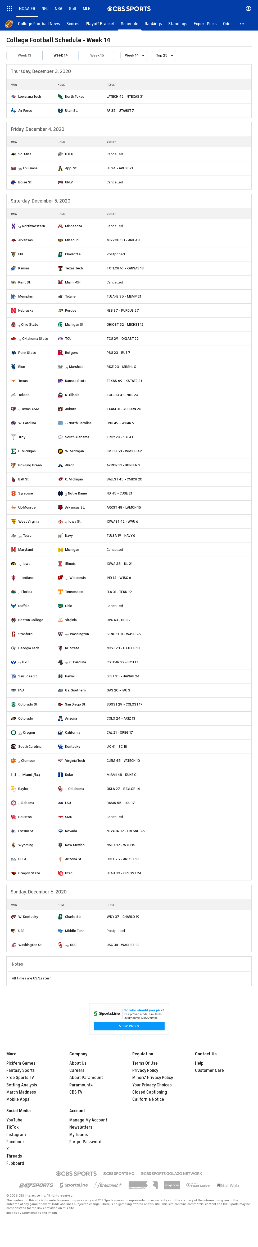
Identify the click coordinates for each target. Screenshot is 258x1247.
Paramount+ (81, 1085)
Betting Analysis (21, 1085)
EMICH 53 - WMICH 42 (124, 451)
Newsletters (80, 1127)
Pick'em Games (20, 1063)
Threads (14, 1156)
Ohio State (29, 324)
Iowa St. (75, 521)
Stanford (25, 634)
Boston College (30, 620)
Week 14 (60, 55)
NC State (72, 648)
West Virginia (28, 521)
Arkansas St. (75, 507)
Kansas (24, 268)
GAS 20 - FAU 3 (118, 690)
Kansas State (76, 381)
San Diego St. (75, 704)
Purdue (70, 310)
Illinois (70, 563)
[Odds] (228, 24)
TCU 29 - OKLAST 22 (123, 338)
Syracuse (25, 493)
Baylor (23, 788)
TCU (68, 338)
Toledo (24, 395)
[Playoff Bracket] (100, 24)
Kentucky (72, 746)
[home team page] (13, 96)
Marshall (76, 366)
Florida (26, 592)
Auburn (70, 409)
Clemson (28, 760)
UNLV (69, 182)
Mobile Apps (17, 1099)
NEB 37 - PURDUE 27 (123, 310)
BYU (25, 662)
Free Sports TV (20, 1077)
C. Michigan (74, 479)
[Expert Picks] (205, 24)
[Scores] (73, 24)
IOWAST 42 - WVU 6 (122, 521)
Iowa (26, 563)
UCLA (22, 859)
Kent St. (24, 282)
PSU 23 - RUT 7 (118, 352)
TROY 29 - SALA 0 (120, 437)
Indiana (28, 577)
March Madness (21, 1092)
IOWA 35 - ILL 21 (119, 563)
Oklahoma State (35, 338)
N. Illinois (72, 395)
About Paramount (86, 1077)
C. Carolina (77, 662)
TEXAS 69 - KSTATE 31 (124, 381)
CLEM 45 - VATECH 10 (123, 760)
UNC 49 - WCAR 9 (120, 423)
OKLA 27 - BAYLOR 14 (123, 788)
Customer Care (209, 1070)
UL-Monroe (27, 507)
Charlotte (73, 254)
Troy (21, 437)
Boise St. (25, 182)
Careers (76, 1070)
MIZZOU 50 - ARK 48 (123, 240)
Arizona (71, 718)
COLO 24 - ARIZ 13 (121, 718)
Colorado (25, 718)
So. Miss (24, 154)
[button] (242, 24)
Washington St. (30, 945)
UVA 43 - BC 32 (118, 620)
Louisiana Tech (29, 96)
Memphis (25, 296)
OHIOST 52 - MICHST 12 (125, 324)
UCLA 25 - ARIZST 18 (123, 859)
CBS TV (76, 1092)
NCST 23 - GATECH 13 (123, 648)
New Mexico (75, 845)
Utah (69, 873)
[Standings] (178, 24)
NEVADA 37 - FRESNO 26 (126, 831)
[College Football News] (39, 24)
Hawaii (70, 676)
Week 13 (24, 55)
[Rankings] (153, 24)
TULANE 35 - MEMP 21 (124, 296)
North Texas (74, 96)
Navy (69, 535)
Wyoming (25, 845)
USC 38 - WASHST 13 (123, 945)
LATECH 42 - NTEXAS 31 (125, 96)
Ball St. (24, 479)
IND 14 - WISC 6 (119, 577)
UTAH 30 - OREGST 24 (124, 873)
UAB (21, 930)
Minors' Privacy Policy (152, 1077)
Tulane (70, 296)
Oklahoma (76, 788)
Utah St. (71, 110)
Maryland (25, 549)
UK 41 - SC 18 (117, 746)
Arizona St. (73, 859)
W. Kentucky (28, 916)
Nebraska (25, 310)
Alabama (27, 803)
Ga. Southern (75, 690)
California (72, 732)
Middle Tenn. (75, 930)
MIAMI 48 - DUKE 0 (122, 774)
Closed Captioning (149, 1092)
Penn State (27, 352)
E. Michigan (27, 451)
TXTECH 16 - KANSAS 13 (125, 268)
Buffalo (24, 606)
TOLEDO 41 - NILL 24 (122, 395)
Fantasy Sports (20, 1070)
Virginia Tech (75, 760)
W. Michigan (74, 451)
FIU (20, 254)
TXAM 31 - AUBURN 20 (124, 409)
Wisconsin (77, 577)
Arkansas (25, 240)
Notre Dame (77, 493)
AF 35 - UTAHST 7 (120, 110)
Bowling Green (30, 465)
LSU (68, 803)
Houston (25, 817)
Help (199, 1063)
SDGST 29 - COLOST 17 (125, 704)
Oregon (29, 732)
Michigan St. (74, 324)
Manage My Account (88, 1120)
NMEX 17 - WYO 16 (121, 845)
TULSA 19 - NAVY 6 (121, 535)
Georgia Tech (28, 648)
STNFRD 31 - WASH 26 (124, 634)
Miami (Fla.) (31, 774)
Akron (69, 465)
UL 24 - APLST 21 (120, 168)
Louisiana (30, 168)
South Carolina (30, 746)
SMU (68, 817)
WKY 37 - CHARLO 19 (123, 916)
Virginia (71, 620)
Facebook (15, 1142)
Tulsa (27, 535)
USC (73, 945)
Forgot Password (85, 1142)
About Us (78, 1063)
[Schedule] (130, 24)
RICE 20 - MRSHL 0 (121, 366)
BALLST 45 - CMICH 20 (124, 479)
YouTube (14, 1120)
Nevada (71, 831)
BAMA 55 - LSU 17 (121, 803)
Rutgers (71, 352)
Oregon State (29, 873)
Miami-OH (72, 282)
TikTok (12, 1127)
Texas (23, 381)
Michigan (72, 549)
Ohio (68, 606)
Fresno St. (26, 831)
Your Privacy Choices (152, 1085)
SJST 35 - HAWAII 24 (123, 676)
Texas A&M (30, 409)
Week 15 (97, 55)
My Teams (78, 1134)
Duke (69, 774)
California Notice (148, 1099)
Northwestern (33, 226)
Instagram (16, 1134)
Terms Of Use (145, 1063)
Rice (21, 366)
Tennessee (74, 592)
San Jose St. (28, 676)
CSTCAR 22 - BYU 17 (122, 662)
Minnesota (73, 226)
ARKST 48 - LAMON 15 (124, 507)
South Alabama (77, 437)
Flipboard (15, 1163)
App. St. (71, 168)
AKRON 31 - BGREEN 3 (123, 465)
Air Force (25, 110)
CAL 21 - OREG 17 (120, 732)
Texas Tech (74, 268)
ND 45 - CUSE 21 (119, 493)
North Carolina (80, 423)
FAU (21, 690)
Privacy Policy (145, 1070)
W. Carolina (27, 423)
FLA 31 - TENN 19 (119, 592)
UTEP (69, 154)
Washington (79, 634)
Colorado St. (28, 704)
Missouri (72, 240)
